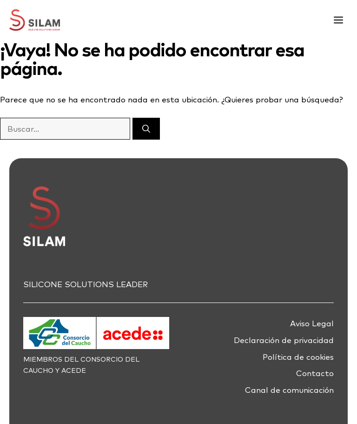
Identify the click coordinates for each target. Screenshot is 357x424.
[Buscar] (146, 129)
